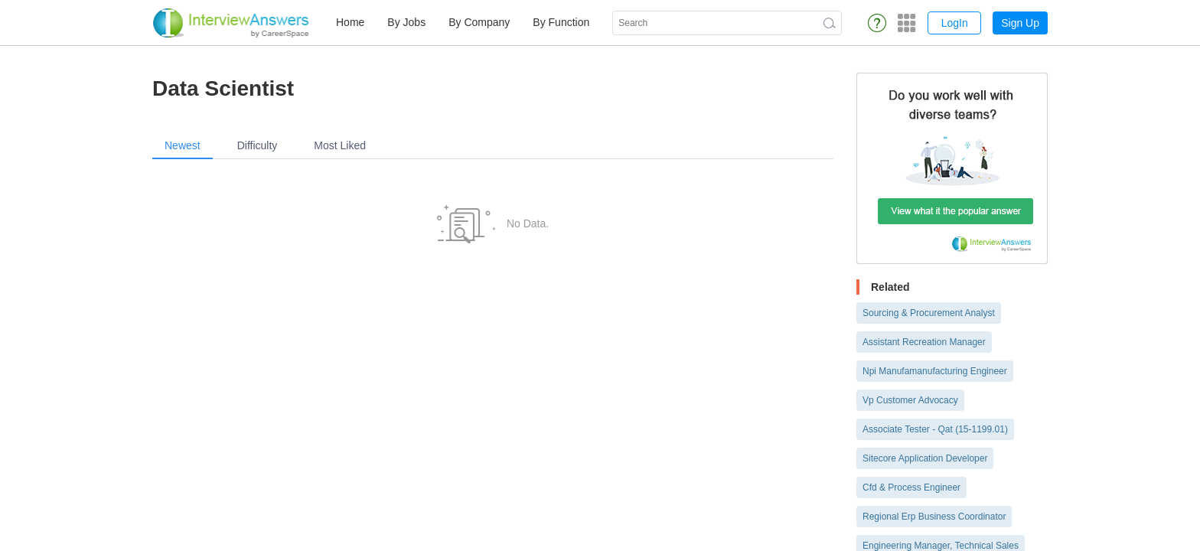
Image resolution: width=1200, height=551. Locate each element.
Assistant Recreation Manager (924, 342)
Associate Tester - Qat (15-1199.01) (935, 429)
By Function (561, 22)
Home (350, 22)
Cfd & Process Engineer (911, 487)
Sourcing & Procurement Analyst (928, 313)
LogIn (954, 23)
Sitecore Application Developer (924, 458)
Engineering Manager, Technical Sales (940, 545)
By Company (479, 22)
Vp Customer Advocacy (910, 400)
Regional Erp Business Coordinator (934, 516)
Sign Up (1020, 23)
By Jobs (406, 22)
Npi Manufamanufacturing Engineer (934, 371)
